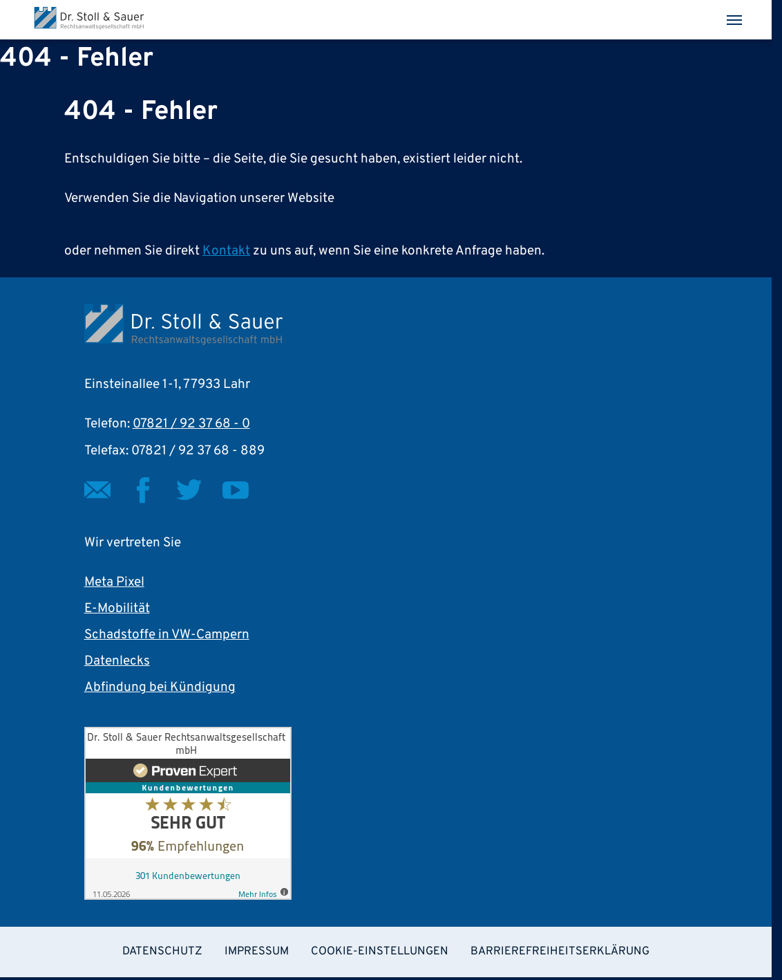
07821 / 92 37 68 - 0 (191, 424)
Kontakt (226, 251)
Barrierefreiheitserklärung (559, 951)
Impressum (257, 951)
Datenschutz (162, 951)
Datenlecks (117, 661)
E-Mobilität (117, 608)
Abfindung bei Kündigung (160, 687)
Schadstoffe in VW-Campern (166, 635)
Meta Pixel (114, 582)
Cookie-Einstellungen (379, 951)
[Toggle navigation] (734, 20)
